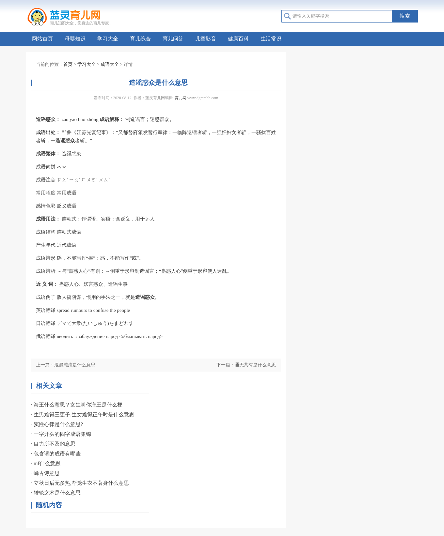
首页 (67, 64)
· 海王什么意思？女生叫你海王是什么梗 (76, 404)
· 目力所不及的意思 (53, 444)
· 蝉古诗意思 (45, 473)
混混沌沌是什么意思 (74, 364)
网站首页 (42, 38)
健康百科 (238, 38)
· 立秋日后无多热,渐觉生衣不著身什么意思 (80, 483)
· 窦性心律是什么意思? (57, 424)
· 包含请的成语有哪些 (56, 453)
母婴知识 (75, 38)
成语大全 (110, 64)
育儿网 (180, 98)
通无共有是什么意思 (255, 364)
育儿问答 (173, 38)
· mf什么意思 (45, 463)
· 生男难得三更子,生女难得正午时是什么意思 (82, 414)
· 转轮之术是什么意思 (56, 493)
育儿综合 (140, 38)
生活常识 (271, 38)
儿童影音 (205, 38)
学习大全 (107, 38)
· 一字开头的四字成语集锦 (61, 434)
